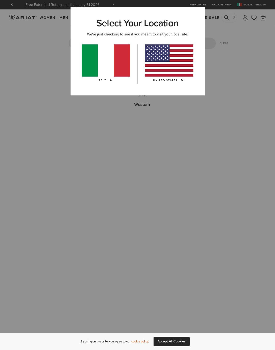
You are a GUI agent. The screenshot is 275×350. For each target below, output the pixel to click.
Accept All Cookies (172, 341)
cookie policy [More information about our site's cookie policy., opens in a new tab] (139, 341)
